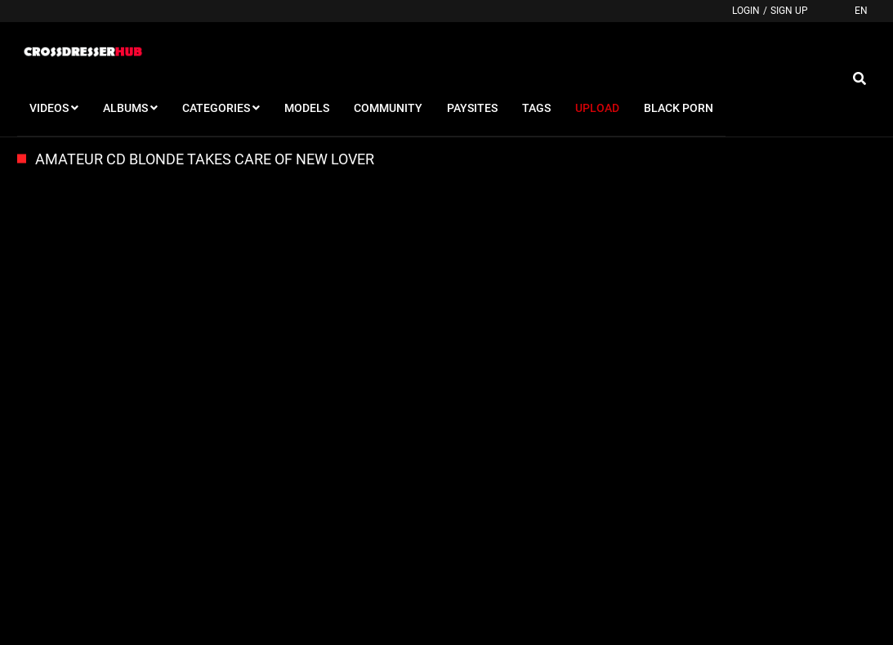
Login (746, 10)
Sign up (789, 10)
